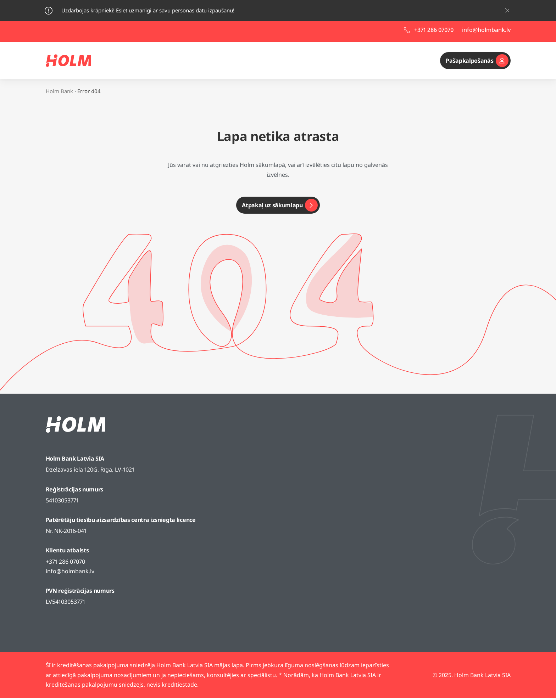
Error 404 (89, 91)
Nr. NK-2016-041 (66, 531)
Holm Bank (59, 91)
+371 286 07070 (65, 561)
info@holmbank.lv (70, 571)
